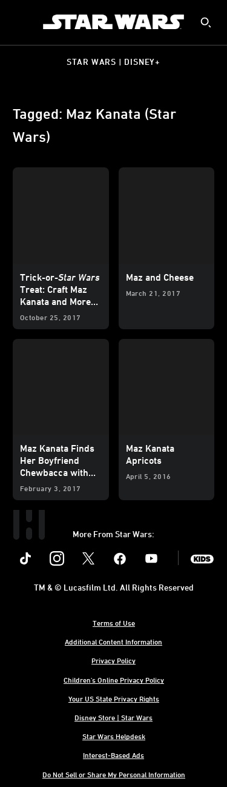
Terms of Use (114, 622)
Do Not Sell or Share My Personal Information (113, 774)
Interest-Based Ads (113, 755)
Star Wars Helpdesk (113, 736)
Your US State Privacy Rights (113, 698)
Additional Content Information (113, 641)
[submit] (205, 22)
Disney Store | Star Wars (113, 717)
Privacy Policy (113, 660)
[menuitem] (19, 21)
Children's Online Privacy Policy (114, 679)
